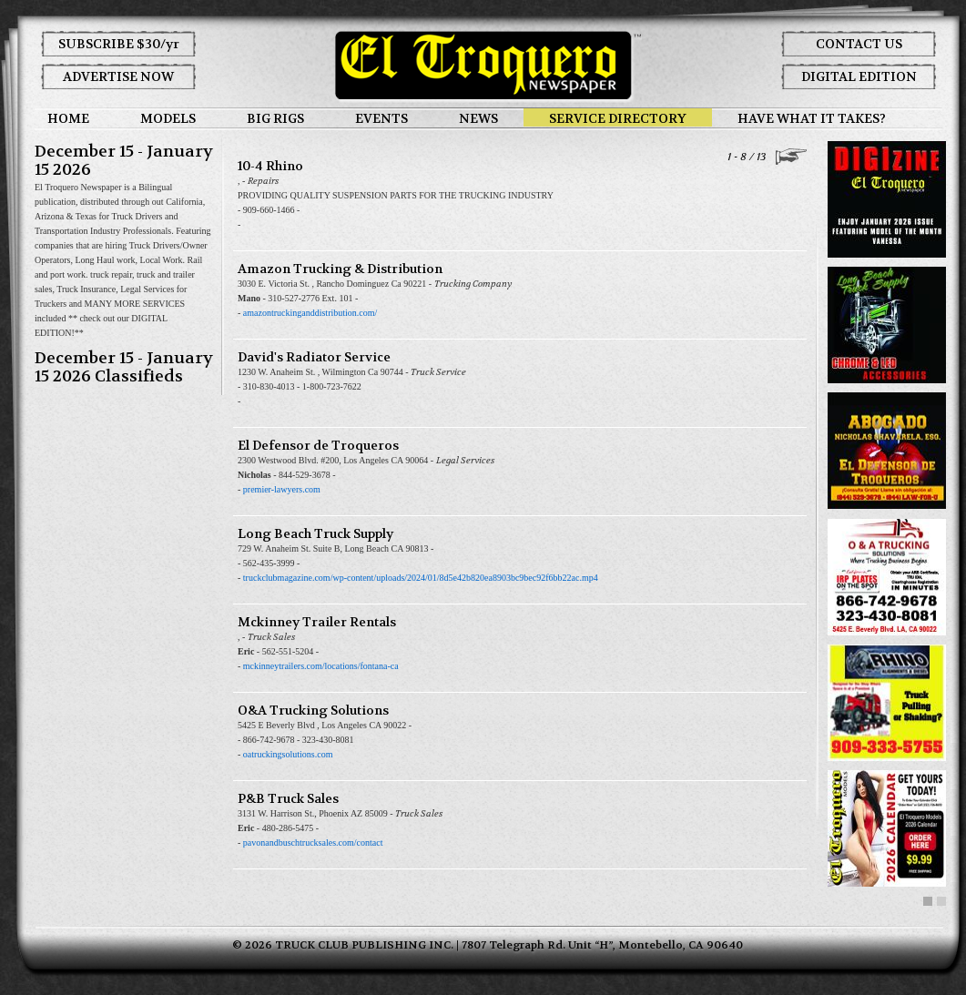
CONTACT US (859, 44)
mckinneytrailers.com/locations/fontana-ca (321, 666)
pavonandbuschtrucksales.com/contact (313, 843)
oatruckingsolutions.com (288, 754)
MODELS (168, 118)
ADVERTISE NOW (118, 76)
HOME (68, 118)
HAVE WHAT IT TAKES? (811, 118)
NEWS (478, 118)
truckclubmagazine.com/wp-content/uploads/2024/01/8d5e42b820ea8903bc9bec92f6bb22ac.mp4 (420, 578)
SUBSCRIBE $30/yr (118, 44)
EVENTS (381, 118)
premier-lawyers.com (281, 489)
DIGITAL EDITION (859, 76)
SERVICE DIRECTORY (617, 118)
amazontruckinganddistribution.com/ (310, 313)
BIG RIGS (275, 118)
